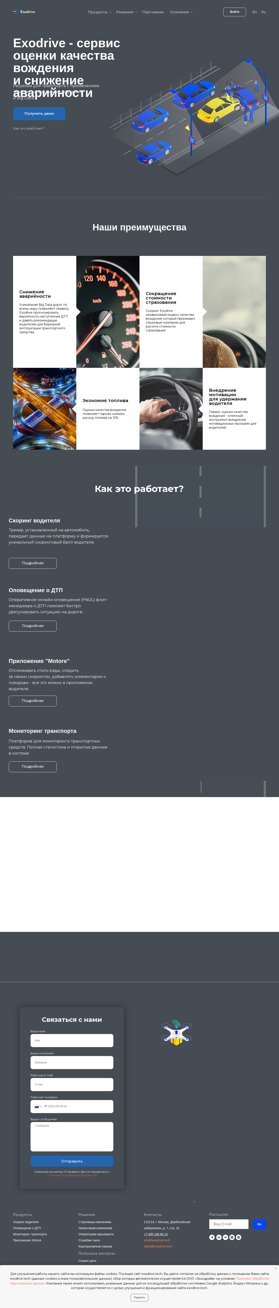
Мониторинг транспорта (30, 1166)
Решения (125, 12)
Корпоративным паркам (95, 1179)
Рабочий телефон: (44, 1029)
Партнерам (153, 12)
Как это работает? (28, 128)
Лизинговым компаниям (95, 1160)
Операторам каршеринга (96, 1166)
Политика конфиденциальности (242, 1228)
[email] (228, 1156)
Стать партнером (90, 1199)
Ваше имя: (38, 963)
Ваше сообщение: (44, 1051)
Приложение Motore (27, 1172)
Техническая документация (97, 1211)
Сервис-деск (87, 1193)
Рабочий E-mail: (42, 1007)
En (255, 12)
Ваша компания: (42, 985)
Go (259, 1156)
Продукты (98, 12)
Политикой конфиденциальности (72, 1107)
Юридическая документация (98, 1205)
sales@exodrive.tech (158, 1179)
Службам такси (89, 1172)
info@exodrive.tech (157, 1172)
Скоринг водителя (26, 1154)
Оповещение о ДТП (27, 1160)
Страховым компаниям (94, 1154)
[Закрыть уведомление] (276, 1268)
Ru (263, 12)
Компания (180, 12)
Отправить (72, 1094)
